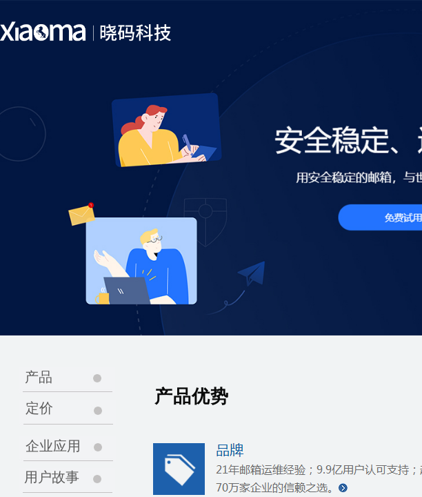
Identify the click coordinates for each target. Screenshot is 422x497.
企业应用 (53, 446)
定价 (39, 408)
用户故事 (51, 477)
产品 (38, 376)
